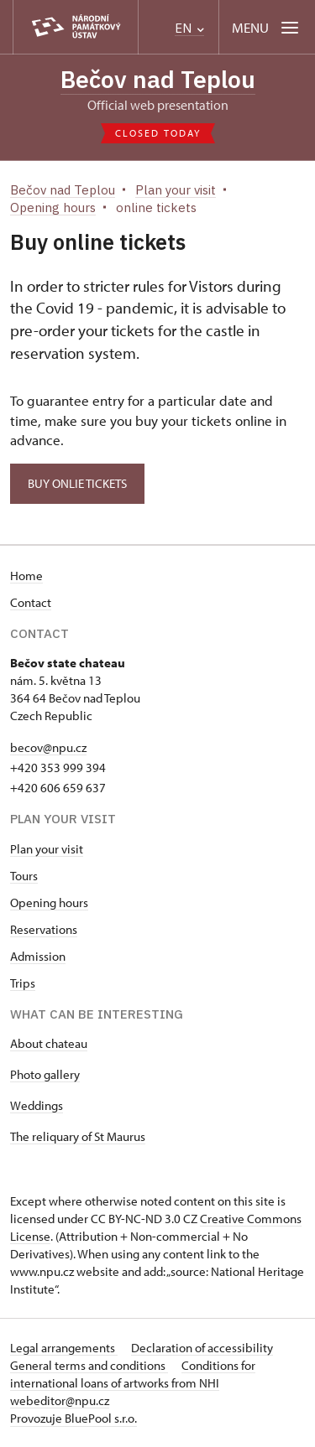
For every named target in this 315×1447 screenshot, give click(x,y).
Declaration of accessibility (202, 1348)
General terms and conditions (89, 1365)
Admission (38, 956)
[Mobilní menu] (266, 27)
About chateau (48, 1043)
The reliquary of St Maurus (77, 1136)
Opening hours (49, 902)
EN (189, 28)
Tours (24, 876)
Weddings (36, 1105)
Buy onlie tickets (77, 483)
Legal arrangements (64, 1348)
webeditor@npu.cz (59, 1400)
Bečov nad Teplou (157, 79)
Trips (22, 983)
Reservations (43, 929)
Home (26, 575)
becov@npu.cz (48, 747)
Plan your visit (46, 849)
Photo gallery (45, 1074)
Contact (30, 602)
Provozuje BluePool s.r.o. (73, 1418)
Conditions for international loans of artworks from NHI (132, 1374)
